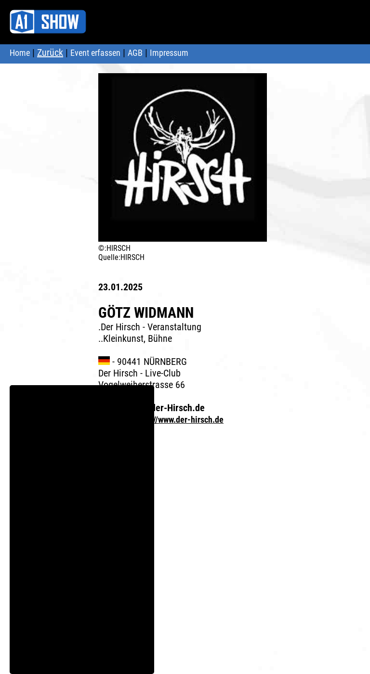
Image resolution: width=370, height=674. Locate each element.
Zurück (50, 52)
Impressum (169, 53)
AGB (135, 53)
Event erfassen (95, 53)
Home (20, 53)
